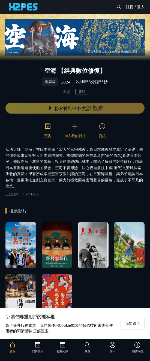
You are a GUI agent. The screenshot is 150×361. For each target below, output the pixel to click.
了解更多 (41, 330)
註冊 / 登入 (135, 6)
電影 (82, 91)
